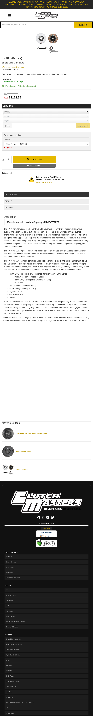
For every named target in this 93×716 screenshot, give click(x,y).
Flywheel (7, 139)
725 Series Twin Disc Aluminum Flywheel (31, 433)
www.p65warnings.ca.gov (44, 182)
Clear (7, 126)
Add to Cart (36, 159)
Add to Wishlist (35, 166)
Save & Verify (83, 126)
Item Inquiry (8, 173)
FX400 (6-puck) (22, 469)
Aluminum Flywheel (23, 451)
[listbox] (46, 112)
